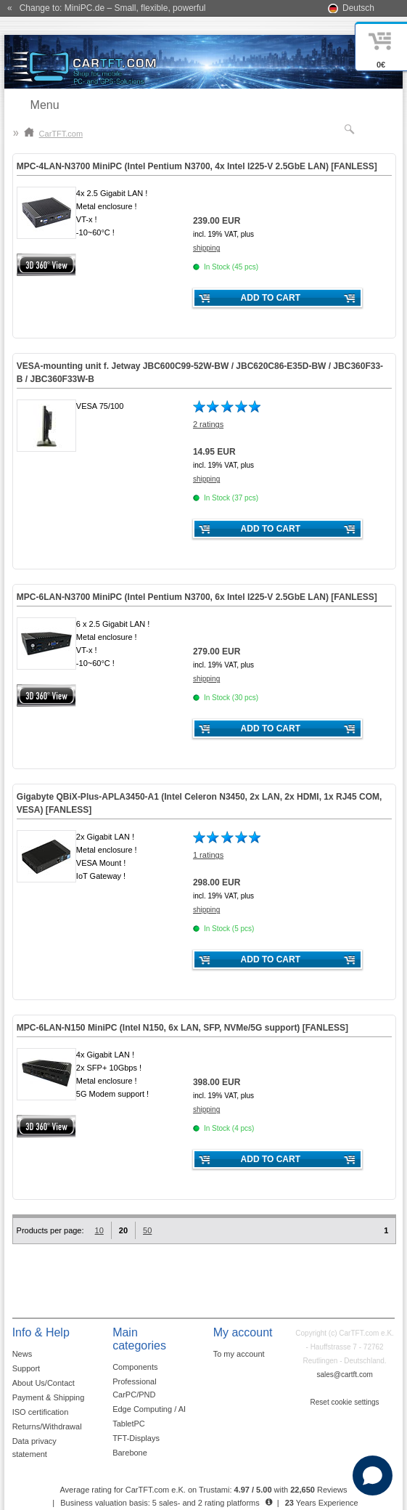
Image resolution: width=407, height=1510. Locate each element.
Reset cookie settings (345, 1402)
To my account (239, 1353)
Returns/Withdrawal (47, 1426)
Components (134, 1367)
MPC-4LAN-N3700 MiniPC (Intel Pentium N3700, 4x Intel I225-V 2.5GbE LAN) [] (197, 166)
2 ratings (208, 424)
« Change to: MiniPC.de (106, 8)
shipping (206, 248)
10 (99, 1230)
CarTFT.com (53, 133)
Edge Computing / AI (149, 1409)
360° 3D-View (46, 264)
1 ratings (208, 855)
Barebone (129, 1452)
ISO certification (40, 1412)
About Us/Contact (43, 1383)
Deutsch (358, 8)
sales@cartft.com (344, 1375)
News (22, 1353)
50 (147, 1230)
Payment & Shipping (48, 1397)
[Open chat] (372, 1475)
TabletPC (128, 1423)
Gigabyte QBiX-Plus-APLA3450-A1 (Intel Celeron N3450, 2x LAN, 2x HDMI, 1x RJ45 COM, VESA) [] (199, 803)
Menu (44, 105)
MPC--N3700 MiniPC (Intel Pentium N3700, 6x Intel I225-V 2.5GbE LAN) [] (197, 597)
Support (26, 1368)
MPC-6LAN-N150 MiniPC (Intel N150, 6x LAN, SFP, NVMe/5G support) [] (182, 1028)
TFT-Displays (136, 1438)
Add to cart (270, 298)
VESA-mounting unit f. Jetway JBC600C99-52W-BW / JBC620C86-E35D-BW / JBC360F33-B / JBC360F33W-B (200, 372)
